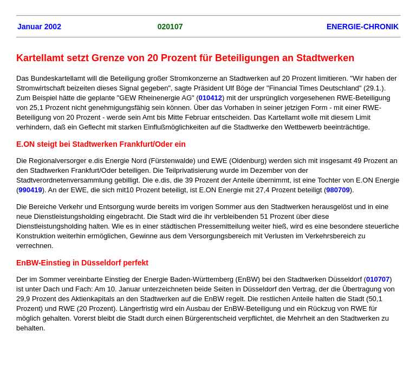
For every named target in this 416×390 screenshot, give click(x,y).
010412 (210, 98)
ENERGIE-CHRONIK (363, 26)
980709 (337, 190)
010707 (377, 279)
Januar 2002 (39, 26)
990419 (30, 190)
